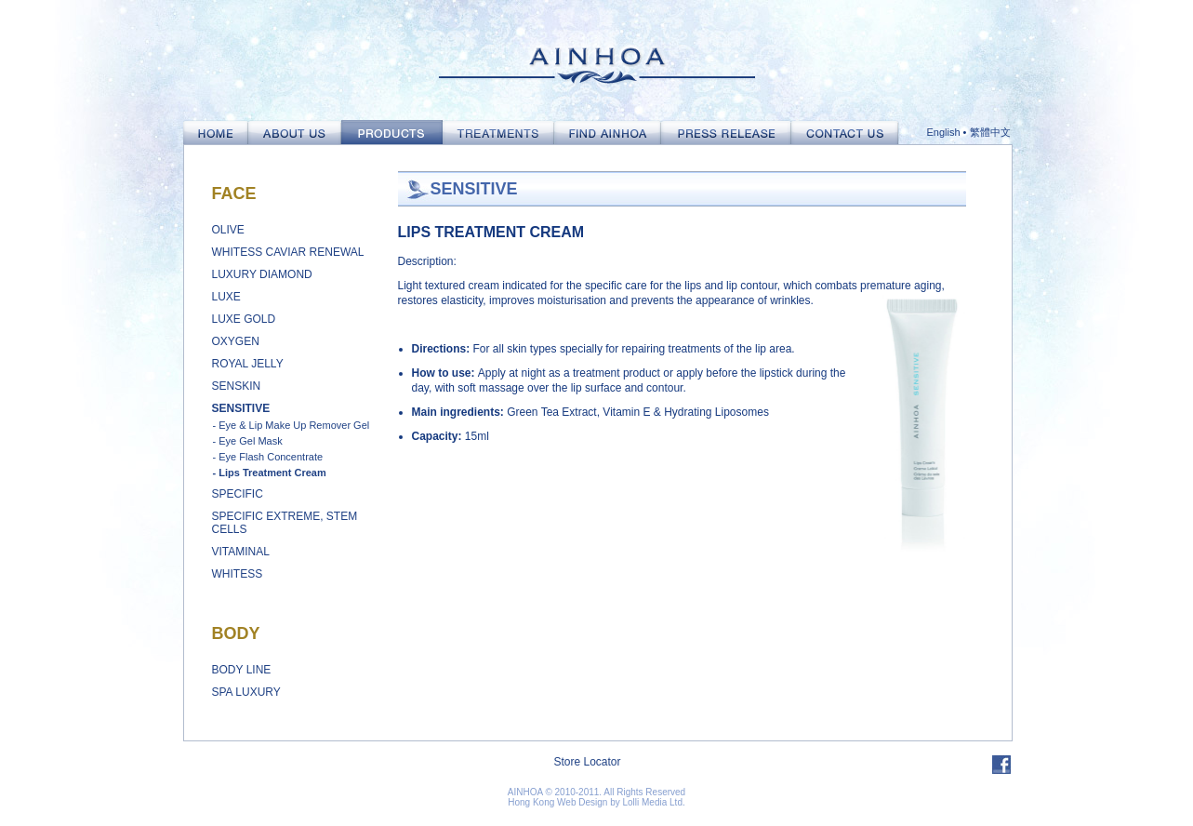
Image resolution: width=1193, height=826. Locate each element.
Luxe (226, 296)
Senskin (236, 386)
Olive (228, 229)
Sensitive (241, 408)
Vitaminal (241, 551)
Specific (237, 493)
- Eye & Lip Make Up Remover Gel (291, 425)
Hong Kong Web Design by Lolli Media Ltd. (596, 802)
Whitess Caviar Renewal (288, 252)
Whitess (237, 573)
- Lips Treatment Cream (269, 472)
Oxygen (235, 341)
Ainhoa (597, 60)
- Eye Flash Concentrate (268, 456)
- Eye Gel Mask (248, 440)
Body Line (242, 669)
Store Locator (586, 761)
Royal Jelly (248, 363)
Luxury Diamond (262, 274)
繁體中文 (990, 132)
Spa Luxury (246, 692)
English (943, 132)
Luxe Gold (244, 319)
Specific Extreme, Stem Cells (285, 523)
